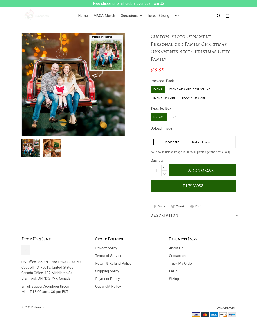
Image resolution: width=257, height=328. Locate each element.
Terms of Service (108, 256)
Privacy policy (106, 248)
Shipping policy (107, 271)
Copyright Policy (108, 286)
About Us (176, 248)
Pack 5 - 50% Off (164, 98)
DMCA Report (226, 307)
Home (83, 16)
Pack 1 (171, 81)
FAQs (173, 271)
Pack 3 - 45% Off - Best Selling (189, 89)
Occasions (131, 16)
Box (173, 117)
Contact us (177, 256)
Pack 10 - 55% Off (193, 98)
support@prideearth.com (51, 286)
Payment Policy (107, 279)
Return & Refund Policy (113, 263)
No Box (165, 108)
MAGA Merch (104, 16)
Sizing (174, 279)
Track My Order (181, 263)
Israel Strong (158, 16)
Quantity (157, 160)
